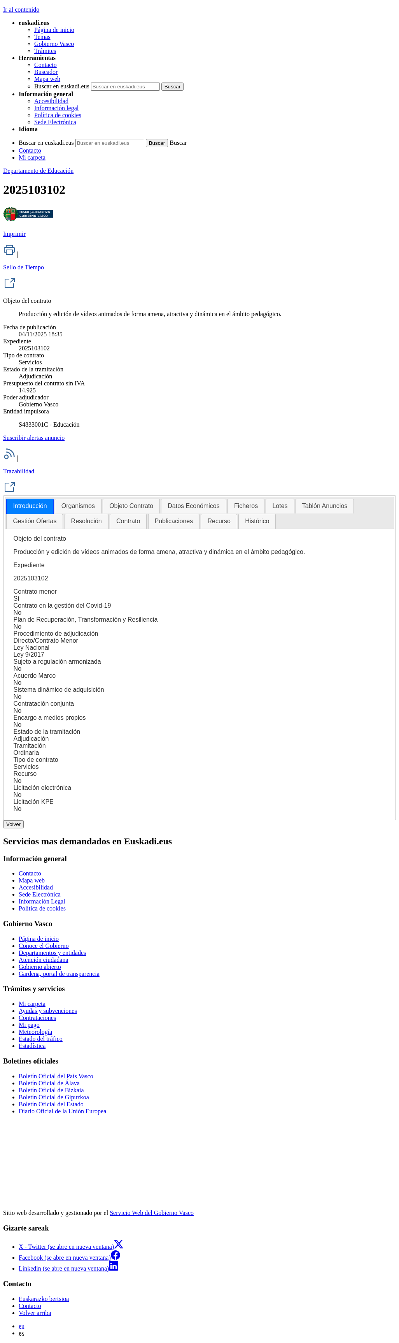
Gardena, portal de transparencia (59, 973)
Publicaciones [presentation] (174, 521)
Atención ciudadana (43, 959)
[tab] (29, 506)
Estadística (32, 1045)
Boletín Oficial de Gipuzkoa (54, 1097)
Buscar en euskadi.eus (61, 86)
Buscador (46, 72)
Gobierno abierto (40, 966)
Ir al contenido (21, 9)
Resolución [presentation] (86, 521)
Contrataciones (37, 1017)
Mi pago (29, 1024)
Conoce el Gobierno (44, 945)
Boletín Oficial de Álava (49, 1083)
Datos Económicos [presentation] (193, 506)
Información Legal (42, 901)
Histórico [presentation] (257, 521)
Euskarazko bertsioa (44, 1299)
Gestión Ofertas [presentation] (34, 521)
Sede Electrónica (55, 122)
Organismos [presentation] (78, 506)
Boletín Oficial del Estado (51, 1104)
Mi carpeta (32, 157)
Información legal (56, 108)
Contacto (45, 65)
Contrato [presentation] (128, 521)
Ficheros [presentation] (246, 506)
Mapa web (47, 79)
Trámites (45, 50)
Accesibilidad (51, 101)
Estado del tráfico (41, 1038)
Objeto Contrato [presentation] (131, 506)
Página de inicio (54, 29)
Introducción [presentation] (30, 506)
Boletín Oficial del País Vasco (56, 1076)
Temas (42, 36)
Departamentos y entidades (52, 952)
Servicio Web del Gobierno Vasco (152, 1212)
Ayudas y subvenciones (48, 1010)
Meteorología (35, 1031)
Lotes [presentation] (279, 506)
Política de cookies (57, 115)
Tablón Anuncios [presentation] (325, 506)
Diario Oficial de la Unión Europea (62, 1111)
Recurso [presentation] (219, 521)
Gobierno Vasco (54, 43)
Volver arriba (35, 1313)
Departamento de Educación (38, 170)
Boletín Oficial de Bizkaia (51, 1090)
